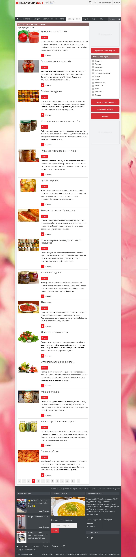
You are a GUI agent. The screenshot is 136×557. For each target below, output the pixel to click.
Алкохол (98, 70)
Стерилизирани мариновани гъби (60, 121)
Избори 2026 (103, 554)
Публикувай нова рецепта (105, 51)
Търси (55, 531)
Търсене (105, 116)
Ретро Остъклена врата (38, 530)
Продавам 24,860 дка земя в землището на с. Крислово (38, 501)
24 (73, 481)
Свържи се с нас (114, 554)
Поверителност (82, 554)
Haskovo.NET (28, 554)
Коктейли (99, 67)
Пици (97, 79)
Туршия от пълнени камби (56, 61)
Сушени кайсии (50, 451)
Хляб (97, 89)
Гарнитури (99, 92)
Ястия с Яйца (100, 82)
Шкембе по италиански (61, 520)
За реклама (93, 554)
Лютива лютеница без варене (58, 210)
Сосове (98, 95)
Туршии (44, 37)
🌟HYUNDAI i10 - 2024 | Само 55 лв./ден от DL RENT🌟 (38, 517)
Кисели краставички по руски (58, 421)
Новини (54, 19)
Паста (97, 76)
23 (67, 481)
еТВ (63, 546)
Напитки (98, 61)
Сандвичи (99, 85)
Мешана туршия (50, 392)
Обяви (55, 546)
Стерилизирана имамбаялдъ (57, 362)
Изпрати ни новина (26, 549)
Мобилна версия (47, 554)
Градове (94, 19)
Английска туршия (51, 272)
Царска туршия (49, 180)
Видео (45, 546)
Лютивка (46, 302)
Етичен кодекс (59, 554)
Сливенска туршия (52, 91)
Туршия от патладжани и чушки (59, 151)
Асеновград (22, 546)
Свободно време (74, 19)
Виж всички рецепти (105, 109)
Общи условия (71, 554)
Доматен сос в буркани (54, 332)
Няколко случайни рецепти (105, 102)
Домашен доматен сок (54, 31)
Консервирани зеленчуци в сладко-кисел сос (61, 241)
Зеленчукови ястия (102, 73)
